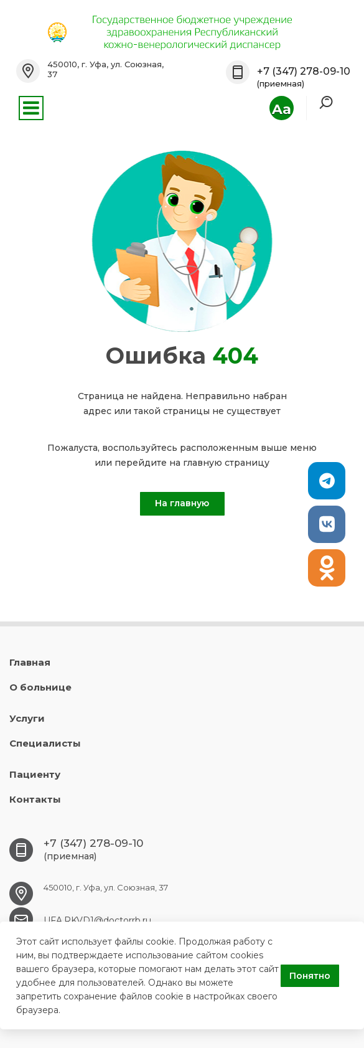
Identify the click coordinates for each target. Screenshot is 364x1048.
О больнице (40, 687)
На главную (182, 503)
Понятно (309, 975)
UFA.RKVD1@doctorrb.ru (97, 920)
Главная (29, 662)
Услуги (27, 718)
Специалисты (45, 743)
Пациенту (34, 774)
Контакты (35, 799)
